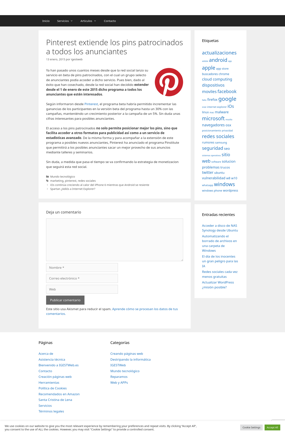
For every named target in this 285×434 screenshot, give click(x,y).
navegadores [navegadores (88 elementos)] (213, 124)
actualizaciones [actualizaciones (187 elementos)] (219, 52)
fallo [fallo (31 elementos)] (204, 100)
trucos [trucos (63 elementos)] (225, 167)
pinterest (70, 180)
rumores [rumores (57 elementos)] (208, 142)
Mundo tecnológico (62, 176)
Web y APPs (119, 382)
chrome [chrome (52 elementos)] (224, 74)
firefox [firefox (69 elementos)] (212, 99)
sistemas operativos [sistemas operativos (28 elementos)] (211, 155)
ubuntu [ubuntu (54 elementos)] (219, 173)
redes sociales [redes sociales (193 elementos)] (218, 136)
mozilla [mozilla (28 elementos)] (229, 119)
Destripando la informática (130, 359)
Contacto (110, 21)
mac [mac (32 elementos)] (212, 112)
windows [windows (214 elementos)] (224, 184)
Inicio (46, 21)
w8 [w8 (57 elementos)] (228, 178)
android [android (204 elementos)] (218, 60)
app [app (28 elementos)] (230, 61)
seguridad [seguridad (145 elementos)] (212, 148)
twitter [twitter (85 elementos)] (207, 172)
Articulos (90, 20)
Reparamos (119, 376)
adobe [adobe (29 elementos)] (205, 61)
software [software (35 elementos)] (216, 161)
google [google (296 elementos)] (227, 98)
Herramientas (49, 382)
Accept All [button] (272, 427)
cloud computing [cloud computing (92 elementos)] (217, 79)
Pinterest (91, 104)
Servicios (67, 20)
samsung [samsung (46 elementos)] (221, 142)
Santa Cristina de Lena (55, 400)
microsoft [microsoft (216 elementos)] (213, 118)
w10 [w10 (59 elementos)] (234, 178)
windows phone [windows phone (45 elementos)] (212, 190)
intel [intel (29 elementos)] (204, 107)
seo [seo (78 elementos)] (227, 148)
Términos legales (51, 411)
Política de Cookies (53, 388)
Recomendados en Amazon (59, 394)
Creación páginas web (55, 376)
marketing (57, 180)
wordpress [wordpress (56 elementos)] (230, 190)
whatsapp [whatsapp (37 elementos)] (207, 185)
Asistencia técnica (52, 359)
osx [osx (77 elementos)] (228, 125)
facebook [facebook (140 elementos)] (227, 91)
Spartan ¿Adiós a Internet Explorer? (72, 189)
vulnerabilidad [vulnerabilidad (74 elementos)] (213, 177)
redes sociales (87, 180)
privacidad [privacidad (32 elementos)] (227, 130)
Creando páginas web (126, 353)
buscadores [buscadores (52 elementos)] (210, 74)
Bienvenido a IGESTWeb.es (59, 365)
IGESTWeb (118, 365)
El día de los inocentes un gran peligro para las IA (220, 261)
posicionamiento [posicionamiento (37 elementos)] (211, 130)
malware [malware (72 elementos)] (222, 112)
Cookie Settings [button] (251, 427)
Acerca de (46, 353)
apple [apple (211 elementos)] (208, 67)
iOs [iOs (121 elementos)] (231, 106)
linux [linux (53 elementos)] (205, 112)
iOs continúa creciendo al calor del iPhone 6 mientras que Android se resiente (99, 185)
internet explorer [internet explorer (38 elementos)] (217, 107)
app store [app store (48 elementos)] (222, 68)
